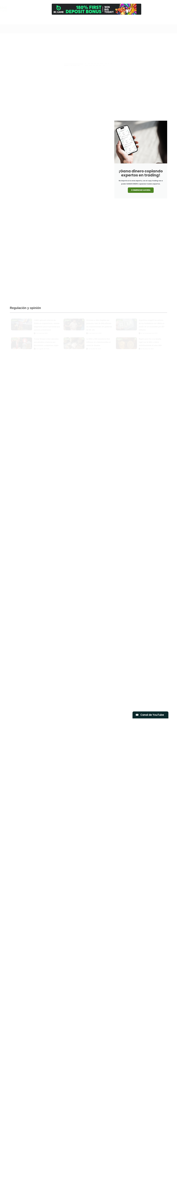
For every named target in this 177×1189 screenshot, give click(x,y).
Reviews (126, 44)
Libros (161, 38)
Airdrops (88, 38)
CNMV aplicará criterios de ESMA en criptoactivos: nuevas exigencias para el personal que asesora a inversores (96, 86)
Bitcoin (119, 38)
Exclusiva (143, 38)
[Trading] (108, 19)
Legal (153, 38)
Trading (108, 21)
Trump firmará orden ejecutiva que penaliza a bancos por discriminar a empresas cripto (46, 340)
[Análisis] (124, 19)
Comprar (132, 21)
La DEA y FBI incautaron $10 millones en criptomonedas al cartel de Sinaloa (98, 340)
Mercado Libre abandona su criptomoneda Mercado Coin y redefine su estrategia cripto (146, 71)
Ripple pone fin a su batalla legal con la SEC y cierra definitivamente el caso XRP (150, 340)
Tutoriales (138, 44)
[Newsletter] (147, 19)
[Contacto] (140, 19)
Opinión (116, 44)
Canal (100, 21)
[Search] (82, 20)
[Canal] (100, 19)
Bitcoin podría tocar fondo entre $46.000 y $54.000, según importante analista (95, 105)
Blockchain (130, 38)
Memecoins (82, 44)
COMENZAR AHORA (140, 190)
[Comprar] (132, 19)
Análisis (124, 21)
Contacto (140, 21)
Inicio (92, 21)
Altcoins (99, 38)
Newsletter (148, 21)
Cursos (116, 21)
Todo (79, 38)
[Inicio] (92, 19)
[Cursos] (116, 19)
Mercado (94, 44)
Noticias (105, 44)
